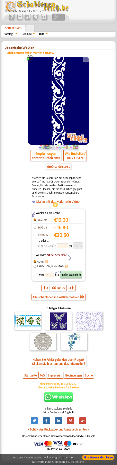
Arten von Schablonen (46, 158)
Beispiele (27, 34)
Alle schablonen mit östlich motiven (58, 297)
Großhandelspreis (58, 166)
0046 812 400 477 (67, 384)
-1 (45, 288)
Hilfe (41, 34)
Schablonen (13, 28)
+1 (71, 288)
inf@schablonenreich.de (58, 408)
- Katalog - (8, 34)
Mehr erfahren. (76, 462)
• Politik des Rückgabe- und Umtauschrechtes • (58, 429)
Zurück (58, 288)
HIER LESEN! (75, 158)
